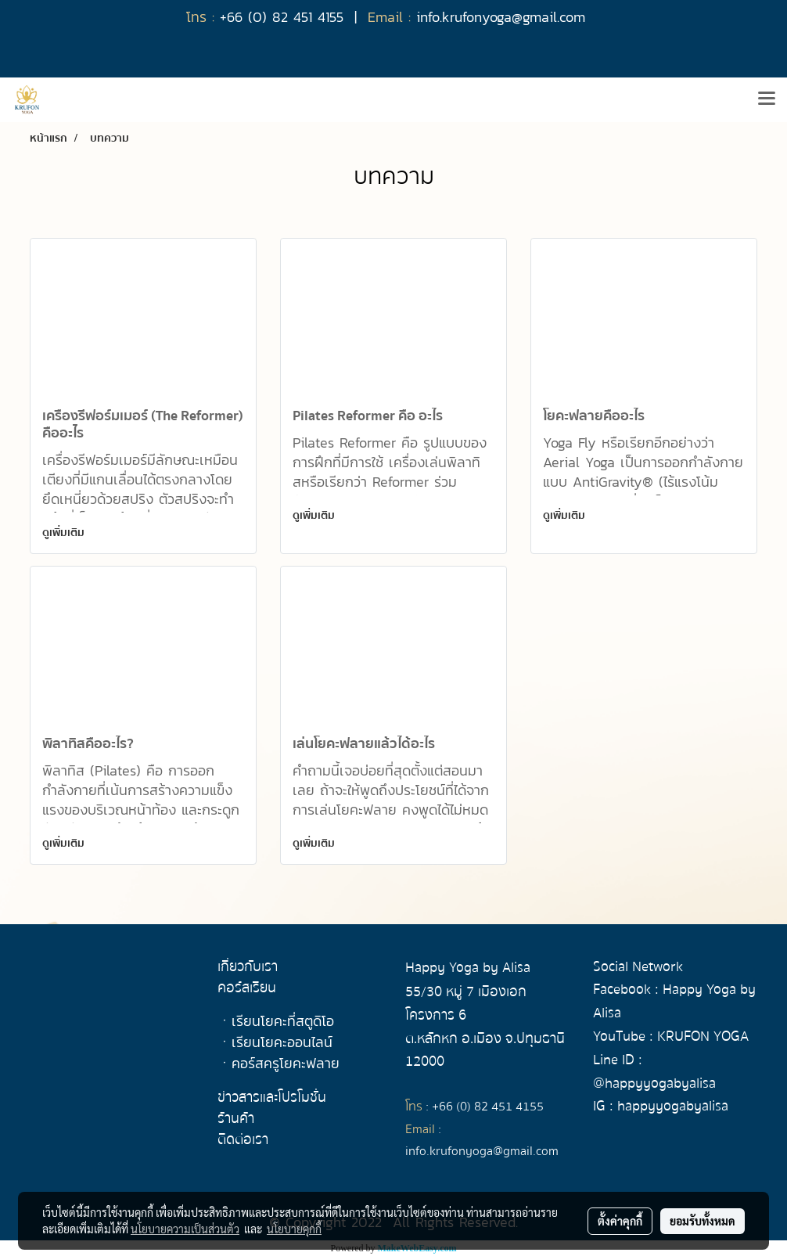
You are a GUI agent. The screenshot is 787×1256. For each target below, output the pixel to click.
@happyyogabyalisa (654, 1083)
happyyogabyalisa (672, 1106)
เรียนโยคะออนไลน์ (282, 1042)
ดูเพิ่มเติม (63, 533)
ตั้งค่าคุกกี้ (620, 1221)
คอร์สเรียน (246, 988)
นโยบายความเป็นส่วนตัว (185, 1229)
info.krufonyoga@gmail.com (482, 1151)
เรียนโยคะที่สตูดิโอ (283, 1020)
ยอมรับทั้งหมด (702, 1221)
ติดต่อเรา (242, 1139)
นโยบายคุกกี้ (294, 1229)
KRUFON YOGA (703, 1036)
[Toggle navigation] (766, 99)
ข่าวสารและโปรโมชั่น (271, 1097)
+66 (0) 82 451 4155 (488, 1106)
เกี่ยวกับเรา (247, 966)
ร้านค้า (235, 1118)
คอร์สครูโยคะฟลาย (286, 1063)
